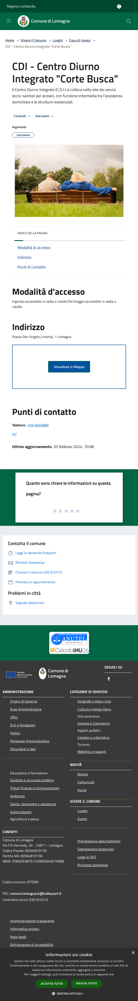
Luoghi (58, 40)
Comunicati (86, 782)
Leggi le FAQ (87, 857)
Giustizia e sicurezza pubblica (32, 780)
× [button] (133, 953)
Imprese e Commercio (94, 723)
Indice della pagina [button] (32, 233)
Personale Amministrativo (29, 741)
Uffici (14, 717)
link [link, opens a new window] (111, 974)
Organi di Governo (23, 701)
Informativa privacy (24, 928)
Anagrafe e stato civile (94, 701)
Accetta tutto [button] (52, 984)
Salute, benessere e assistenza (33, 804)
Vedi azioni (45, 116)
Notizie (83, 774)
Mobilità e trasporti (92, 751)
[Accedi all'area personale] (119, 6)
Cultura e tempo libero (94, 709)
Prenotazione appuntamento (99, 841)
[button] (69, 993)
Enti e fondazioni (22, 725)
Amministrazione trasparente (32, 920)
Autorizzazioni (21, 812)
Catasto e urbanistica (93, 737)
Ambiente (17, 796)
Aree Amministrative (26, 709)
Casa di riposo (80, 40)
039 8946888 (38, 425)
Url (14, 434)
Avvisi (82, 790)
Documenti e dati (23, 749)
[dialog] (69, 974)
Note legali (18, 936)
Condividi (23, 116)
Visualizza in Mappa (69, 366)
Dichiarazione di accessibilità (31, 944)
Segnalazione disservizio (96, 849)
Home (9, 40)
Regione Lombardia (21, 6)
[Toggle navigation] (8, 20)
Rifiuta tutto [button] (86, 983)
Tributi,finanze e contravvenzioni (34, 788)
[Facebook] (108, 679)
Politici (15, 733)
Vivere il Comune (34, 40)
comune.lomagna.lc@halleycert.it (35, 893)
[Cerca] (128, 21)
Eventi (82, 818)
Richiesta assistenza (93, 865)
